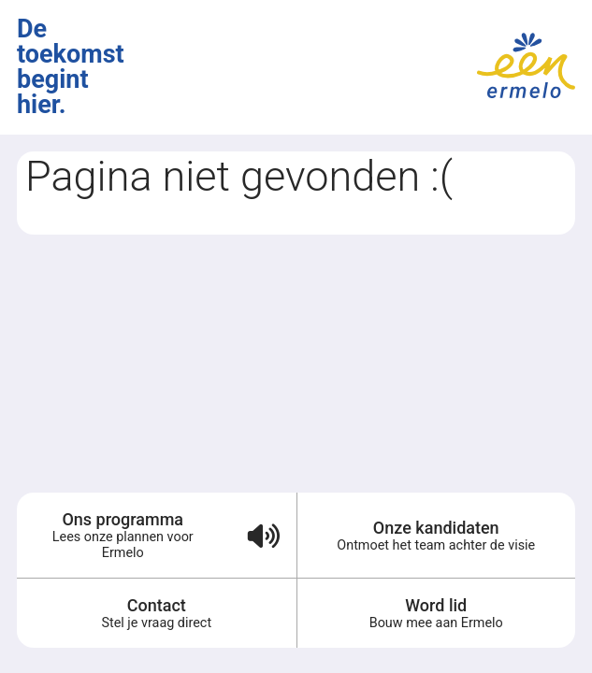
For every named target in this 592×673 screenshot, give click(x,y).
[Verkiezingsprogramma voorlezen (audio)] (262, 535)
